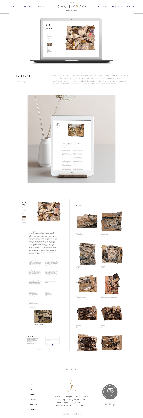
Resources (33, 405)
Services (33, 394)
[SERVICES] (42, 6)
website (98, 81)
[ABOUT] (27, 6)
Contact (33, 410)
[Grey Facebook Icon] (105, 404)
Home (33, 384)
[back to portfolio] (71, 369)
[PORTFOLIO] (102, 6)
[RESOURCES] (116, 6)
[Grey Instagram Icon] (109, 404)
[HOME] (12, 6)
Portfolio (33, 400)
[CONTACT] (131, 6)
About (33, 389)
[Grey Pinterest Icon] (113, 404)
